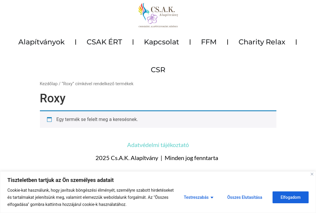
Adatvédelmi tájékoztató (158, 144)
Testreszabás (196, 197)
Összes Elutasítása (244, 197)
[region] (158, 192)
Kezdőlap (49, 83)
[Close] (312, 174)
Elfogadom (291, 197)
